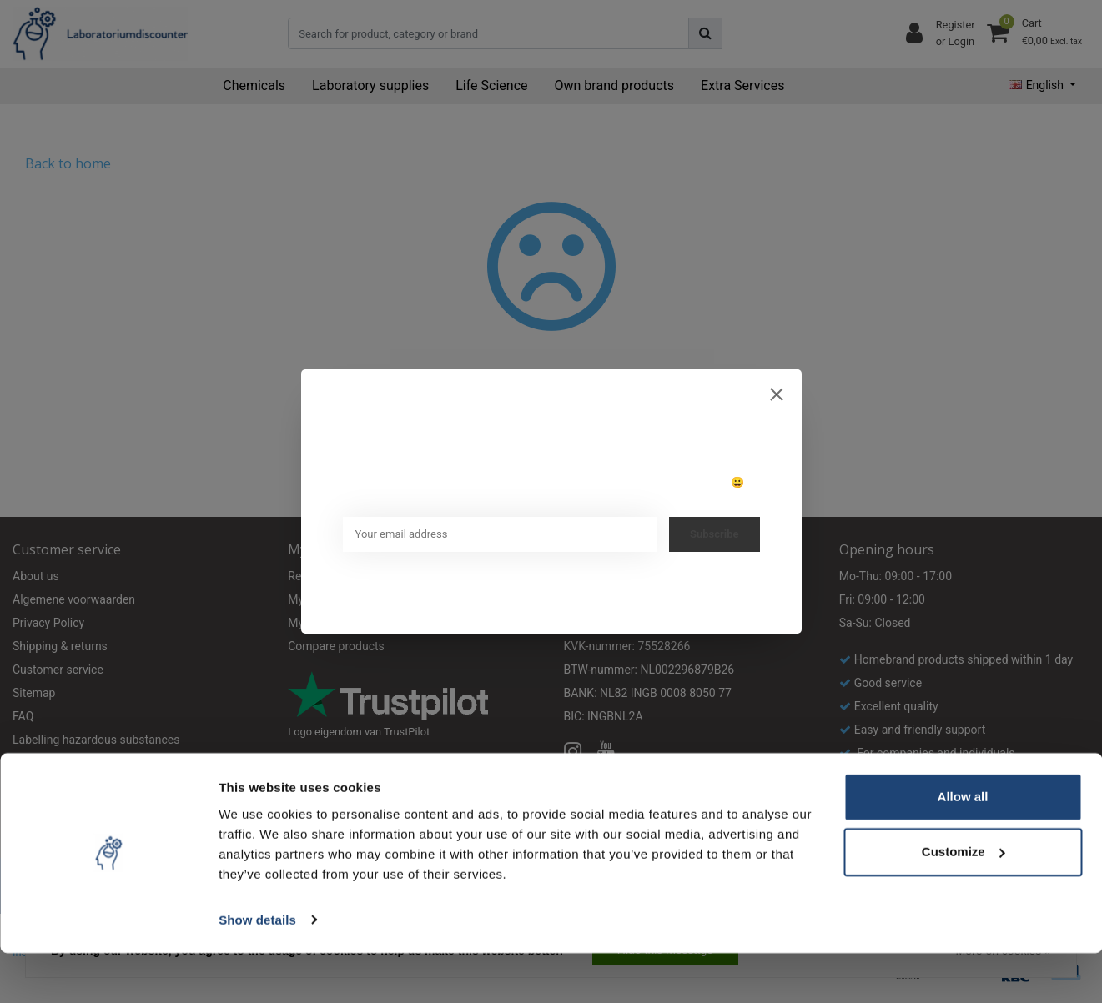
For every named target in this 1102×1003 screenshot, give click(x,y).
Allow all (963, 847)
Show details (257, 970)
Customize (963, 902)
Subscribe (714, 534)
